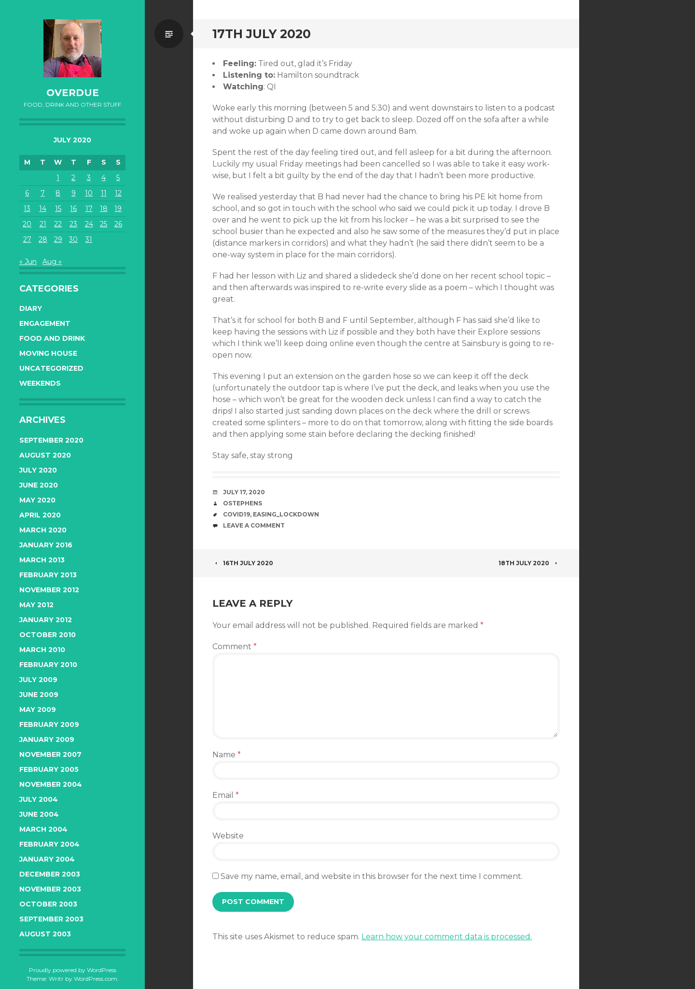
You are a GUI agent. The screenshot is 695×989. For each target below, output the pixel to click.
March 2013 (42, 560)
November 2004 (50, 784)
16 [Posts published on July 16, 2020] (73, 208)
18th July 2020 (529, 563)
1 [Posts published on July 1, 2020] (57, 177)
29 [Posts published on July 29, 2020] (58, 239)
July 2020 (38, 470)
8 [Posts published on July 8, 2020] (58, 193)
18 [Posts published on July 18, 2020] (104, 208)
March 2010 (42, 649)
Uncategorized (51, 368)
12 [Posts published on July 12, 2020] (118, 193)
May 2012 (36, 604)
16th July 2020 (242, 563)
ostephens (242, 503)
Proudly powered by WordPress (72, 970)
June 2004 (39, 814)
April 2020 (40, 515)
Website (228, 835)
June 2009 (38, 694)
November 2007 (50, 754)
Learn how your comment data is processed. (446, 936)
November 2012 (49, 589)
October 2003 (48, 904)
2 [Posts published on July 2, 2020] (73, 177)
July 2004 (38, 799)
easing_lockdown (286, 514)
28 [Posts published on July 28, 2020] (43, 239)
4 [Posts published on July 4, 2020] (103, 177)
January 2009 (46, 739)
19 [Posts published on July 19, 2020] (118, 208)
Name (226, 754)
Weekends (40, 383)
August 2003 (45, 934)
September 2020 (51, 440)
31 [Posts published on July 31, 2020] (88, 239)
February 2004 (49, 844)
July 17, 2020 (244, 492)
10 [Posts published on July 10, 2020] (89, 193)
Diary (30, 308)
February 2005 (49, 769)
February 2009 (49, 724)
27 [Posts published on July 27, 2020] (27, 239)
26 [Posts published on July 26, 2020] (118, 224)
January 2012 (45, 619)
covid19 (236, 514)
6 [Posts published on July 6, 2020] (27, 193)
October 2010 (47, 634)
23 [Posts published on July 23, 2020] (73, 224)
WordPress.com (95, 978)
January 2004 (47, 859)
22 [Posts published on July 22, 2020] (58, 224)
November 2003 (50, 889)
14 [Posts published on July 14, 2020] (42, 208)
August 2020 (45, 455)
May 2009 (37, 709)
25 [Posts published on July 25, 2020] (103, 224)
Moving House (48, 353)
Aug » (52, 261)
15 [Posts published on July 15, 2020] (58, 208)
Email (225, 795)
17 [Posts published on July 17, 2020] (89, 208)
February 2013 (48, 575)
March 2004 (43, 829)
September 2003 (51, 919)
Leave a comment (254, 525)
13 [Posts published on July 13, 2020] (27, 208)
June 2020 (38, 485)
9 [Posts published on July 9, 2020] (73, 193)
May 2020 (37, 500)
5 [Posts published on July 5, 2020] (118, 177)
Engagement (44, 323)
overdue (72, 92)
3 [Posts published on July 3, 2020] (89, 177)
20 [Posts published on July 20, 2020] (27, 224)
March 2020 (43, 530)
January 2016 (45, 545)
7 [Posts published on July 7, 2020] (43, 193)
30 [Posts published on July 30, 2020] (73, 239)
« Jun (28, 261)
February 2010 (48, 664)
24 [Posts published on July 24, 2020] (89, 224)
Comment (234, 646)
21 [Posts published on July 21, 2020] (43, 224)
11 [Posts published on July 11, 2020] (104, 193)
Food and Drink (52, 338)
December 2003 (49, 874)
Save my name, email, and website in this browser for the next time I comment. (372, 876)
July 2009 (38, 679)
